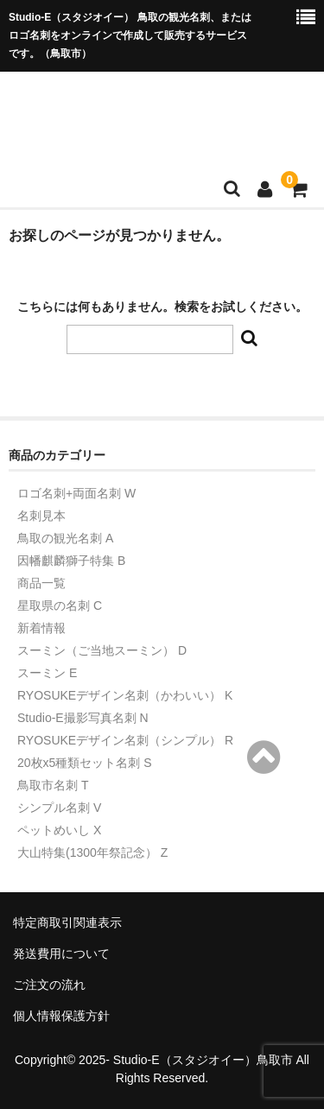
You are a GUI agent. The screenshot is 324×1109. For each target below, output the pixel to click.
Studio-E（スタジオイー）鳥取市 (203, 1060)
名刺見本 (41, 516)
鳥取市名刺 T (52, 785)
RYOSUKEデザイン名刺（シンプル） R (125, 740)
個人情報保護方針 (61, 1016)
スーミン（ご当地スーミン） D (102, 650)
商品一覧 (41, 583)
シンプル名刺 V (59, 807)
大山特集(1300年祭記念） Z (92, 852)
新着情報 (41, 628)
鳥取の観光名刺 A (65, 538)
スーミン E (47, 673)
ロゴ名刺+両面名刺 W (76, 493)
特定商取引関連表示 (67, 922)
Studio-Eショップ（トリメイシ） (160, 114)
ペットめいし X (59, 830)
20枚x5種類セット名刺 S (84, 763)
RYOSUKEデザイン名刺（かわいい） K (124, 695)
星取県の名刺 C (59, 605)
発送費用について (61, 953)
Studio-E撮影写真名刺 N (83, 718)
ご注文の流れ (49, 985)
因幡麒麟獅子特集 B (71, 560)
